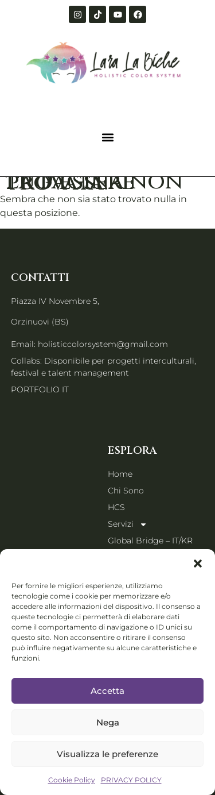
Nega (107, 722)
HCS (116, 507)
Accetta (107, 690)
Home (120, 474)
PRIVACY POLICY (131, 779)
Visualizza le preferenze (107, 753)
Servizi (127, 524)
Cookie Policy (71, 779)
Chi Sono (126, 490)
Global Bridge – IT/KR (150, 540)
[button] (198, 563)
